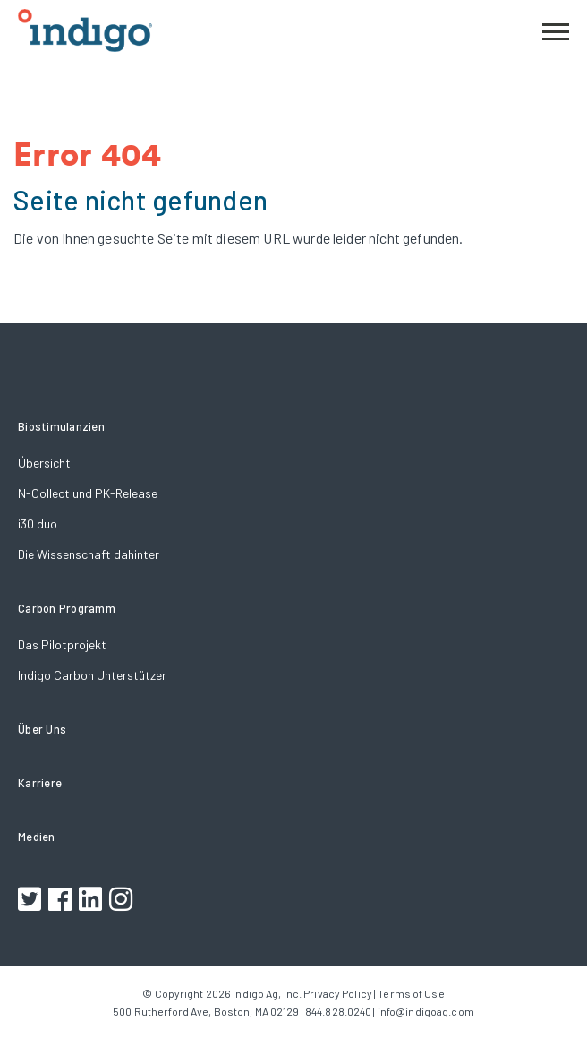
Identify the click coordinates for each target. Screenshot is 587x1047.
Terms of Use (411, 993)
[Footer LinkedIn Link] (92, 901)
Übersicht (44, 462)
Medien (36, 836)
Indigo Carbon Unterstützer (92, 674)
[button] (555, 29)
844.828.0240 (338, 1011)
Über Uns (42, 729)
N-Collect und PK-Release (87, 493)
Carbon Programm (66, 608)
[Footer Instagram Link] (123, 901)
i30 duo (37, 523)
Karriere (40, 783)
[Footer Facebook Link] (62, 901)
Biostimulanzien (61, 426)
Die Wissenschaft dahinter (88, 554)
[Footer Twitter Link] (32, 901)
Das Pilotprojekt (62, 644)
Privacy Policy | (339, 993)
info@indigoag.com (426, 1011)
